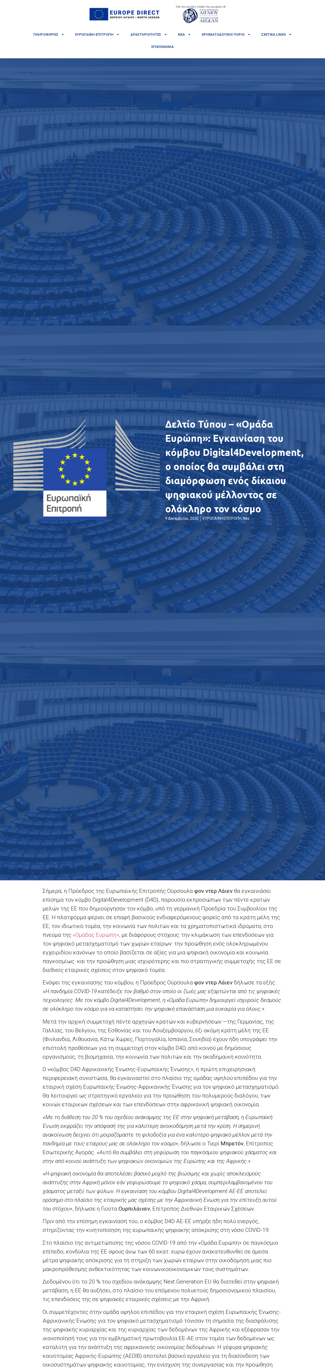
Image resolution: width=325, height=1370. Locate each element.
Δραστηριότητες (148, 34)
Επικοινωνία (162, 47)
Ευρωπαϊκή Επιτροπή (97, 34)
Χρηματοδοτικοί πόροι (226, 34)
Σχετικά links (276, 34)
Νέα (184, 34)
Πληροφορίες (48, 34)
